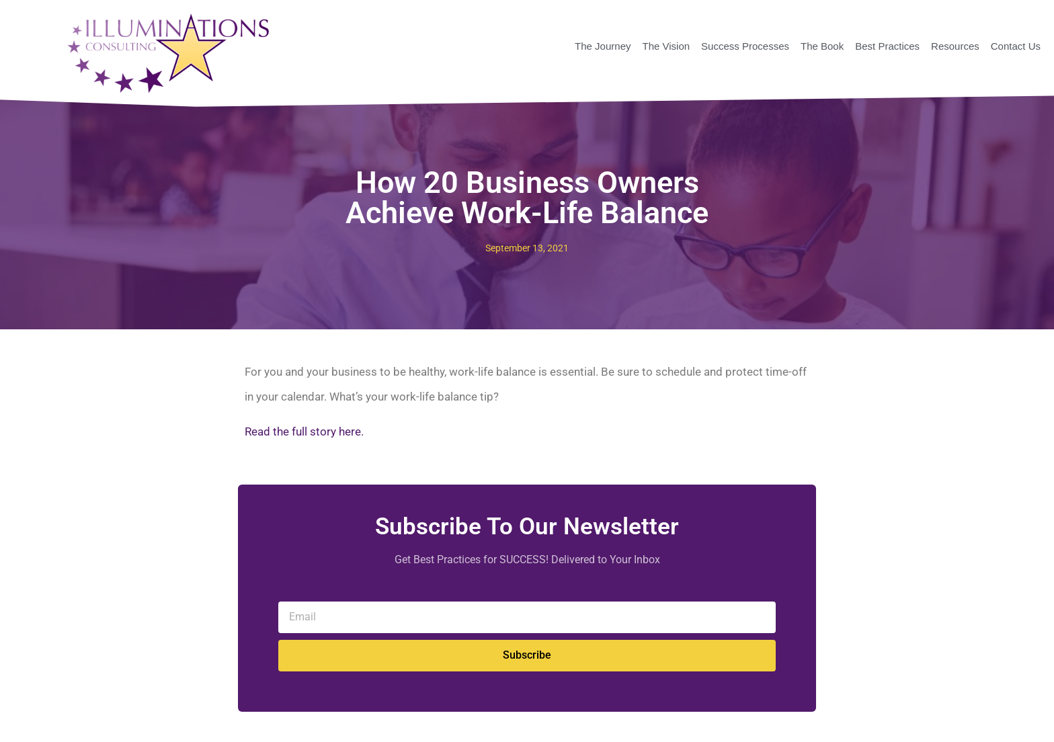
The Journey (603, 46)
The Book (822, 46)
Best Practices (887, 46)
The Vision (666, 46)
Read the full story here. (304, 431)
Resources (955, 46)
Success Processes (745, 46)
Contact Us (1016, 46)
